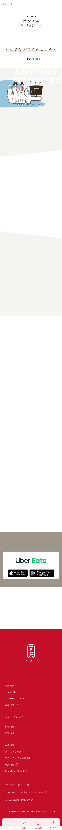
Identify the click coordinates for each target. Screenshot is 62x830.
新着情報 (9, 730)
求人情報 (9, 768)
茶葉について (12, 708)
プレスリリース (13, 755)
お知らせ (9, 737)
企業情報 (9, 749)
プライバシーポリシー (15, 789)
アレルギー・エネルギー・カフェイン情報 (24, 796)
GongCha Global (14, 775)
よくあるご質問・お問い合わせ (19, 803)
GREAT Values (16, 702)
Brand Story (12, 696)
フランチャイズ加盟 (15, 762)
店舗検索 (9, 689)
